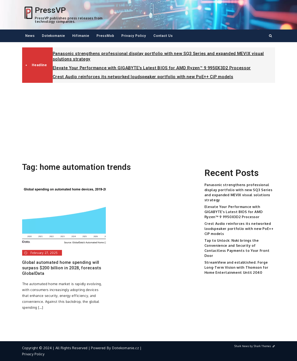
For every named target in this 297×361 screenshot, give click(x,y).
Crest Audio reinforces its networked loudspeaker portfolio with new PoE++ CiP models (143, 76)
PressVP (50, 10)
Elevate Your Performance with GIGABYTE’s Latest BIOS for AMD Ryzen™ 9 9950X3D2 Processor (152, 67)
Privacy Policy (133, 36)
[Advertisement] (148, 117)
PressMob (105, 36)
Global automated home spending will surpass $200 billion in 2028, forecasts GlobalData (61, 268)
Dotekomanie (53, 36)
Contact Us (163, 36)
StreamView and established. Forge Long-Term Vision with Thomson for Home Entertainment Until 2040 (236, 267)
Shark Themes (264, 346)
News (30, 36)
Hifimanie (80, 36)
